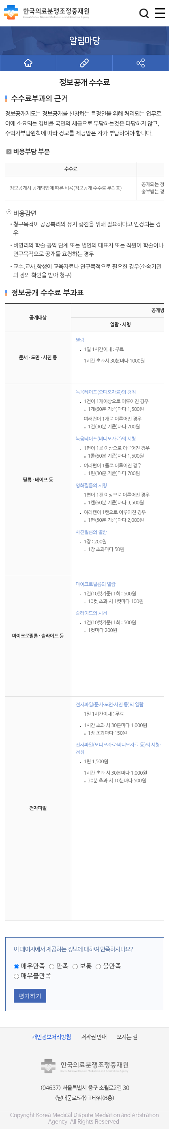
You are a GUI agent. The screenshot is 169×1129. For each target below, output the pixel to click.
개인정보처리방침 (51, 1037)
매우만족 (33, 966)
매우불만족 (36, 976)
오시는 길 (127, 1037)
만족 (62, 966)
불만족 (112, 966)
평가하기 (30, 995)
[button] (144, 13)
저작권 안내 (94, 1037)
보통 (85, 966)
